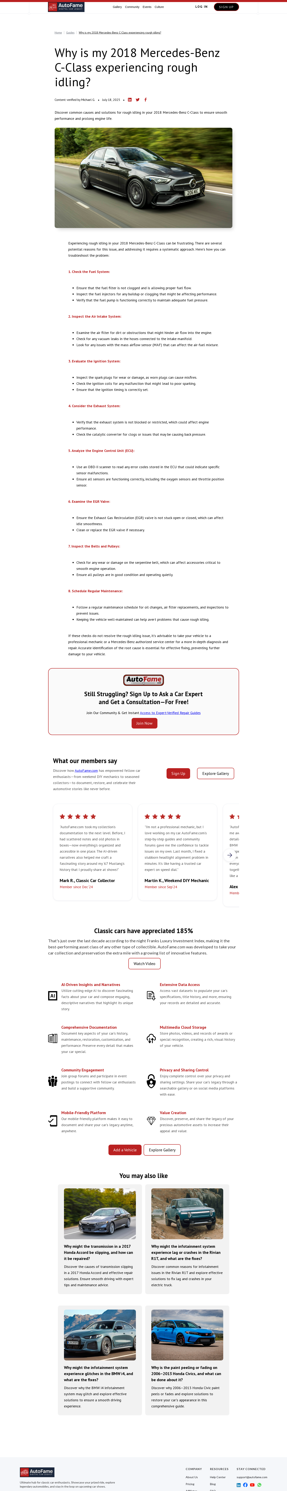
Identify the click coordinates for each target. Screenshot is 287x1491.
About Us (192, 1477)
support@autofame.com (252, 1477)
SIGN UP (226, 7)
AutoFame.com (86, 770)
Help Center (218, 1477)
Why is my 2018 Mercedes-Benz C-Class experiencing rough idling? (120, 32)
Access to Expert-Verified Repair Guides (170, 712)
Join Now (144, 723)
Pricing (190, 1484)
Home (58, 32)
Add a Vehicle (125, 1150)
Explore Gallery (215, 773)
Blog (213, 1484)
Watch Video (144, 963)
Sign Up (178, 773)
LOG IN (201, 6)
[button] (229, 855)
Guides (70, 32)
